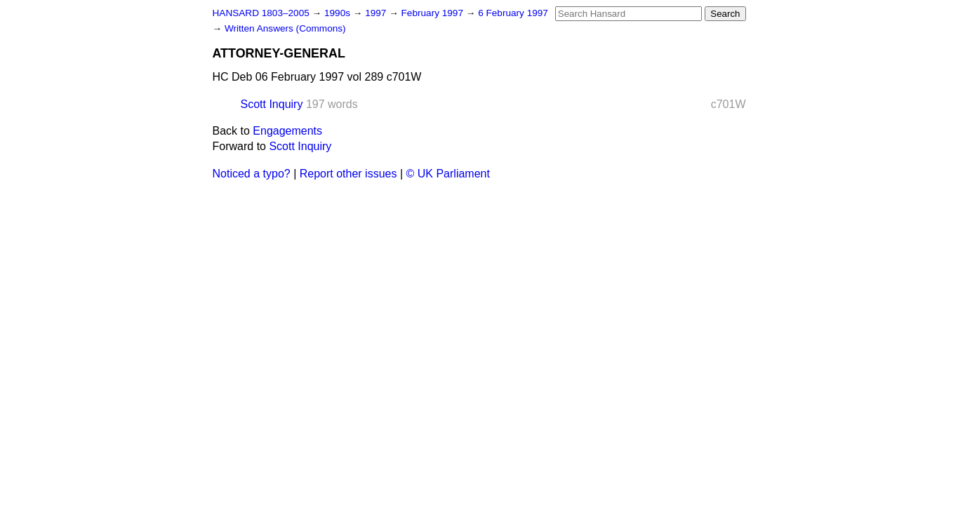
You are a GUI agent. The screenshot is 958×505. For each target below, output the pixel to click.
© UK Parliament (448, 174)
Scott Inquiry (272, 104)
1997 (377, 13)
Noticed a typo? (252, 174)
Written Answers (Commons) (285, 28)
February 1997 (433, 13)
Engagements (287, 131)
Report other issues (348, 174)
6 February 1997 (513, 13)
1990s (338, 13)
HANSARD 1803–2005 (261, 13)
